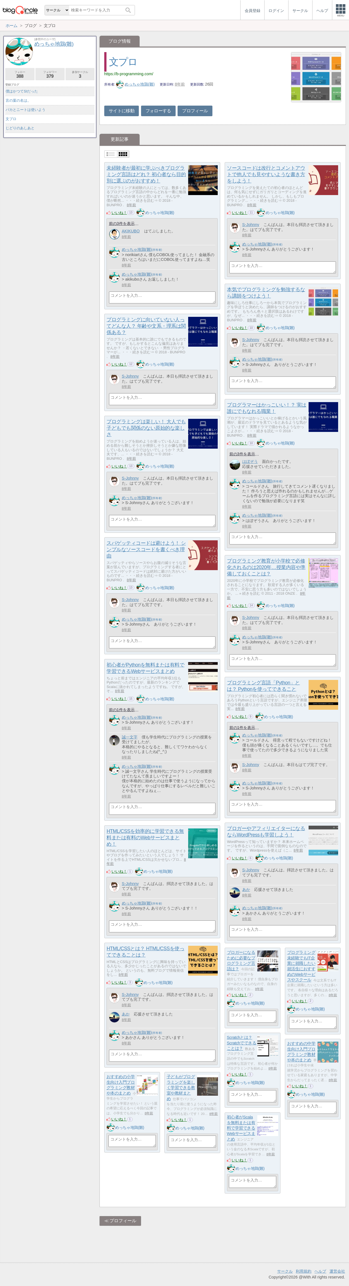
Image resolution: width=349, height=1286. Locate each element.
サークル (285, 1271)
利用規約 (303, 1271)
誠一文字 (129, 737)
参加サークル (80, 75)
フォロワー (50, 75)
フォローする (158, 110)
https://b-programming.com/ (128, 74)
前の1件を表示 (122, 710)
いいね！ (119, 212)
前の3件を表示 (122, 223)
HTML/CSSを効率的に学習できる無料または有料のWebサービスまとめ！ (145, 837)
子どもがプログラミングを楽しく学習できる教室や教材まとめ (181, 1087)
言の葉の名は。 (18, 100)
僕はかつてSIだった (22, 91)
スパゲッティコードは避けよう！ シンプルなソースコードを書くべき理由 (146, 549)
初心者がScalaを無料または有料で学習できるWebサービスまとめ (241, 1128)
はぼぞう (250, 461)
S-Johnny (250, 224)
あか (246, 889)
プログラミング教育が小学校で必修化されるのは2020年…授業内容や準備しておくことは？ (266, 567)
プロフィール (195, 110)
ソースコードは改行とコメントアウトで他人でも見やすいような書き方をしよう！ (266, 174)
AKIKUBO (131, 231)
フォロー (20, 75)
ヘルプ (320, 1271)
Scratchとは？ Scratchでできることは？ (241, 1043)
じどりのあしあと (20, 128)
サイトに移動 (121, 110)
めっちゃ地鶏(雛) (135, 84)
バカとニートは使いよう (25, 110)
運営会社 (337, 1271)
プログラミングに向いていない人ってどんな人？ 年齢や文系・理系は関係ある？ (146, 326)
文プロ (123, 61)
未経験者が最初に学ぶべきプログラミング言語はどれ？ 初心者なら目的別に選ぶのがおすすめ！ (146, 174)
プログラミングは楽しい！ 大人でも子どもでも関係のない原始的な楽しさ (146, 428)
